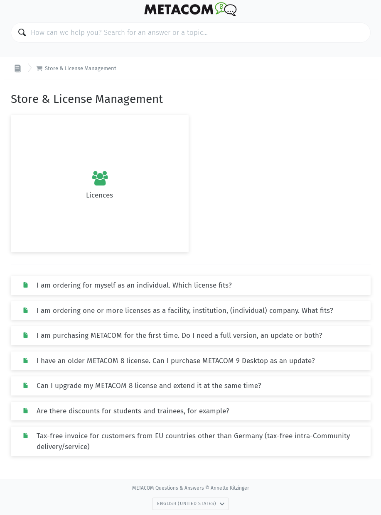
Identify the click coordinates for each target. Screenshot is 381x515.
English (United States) (190, 503)
